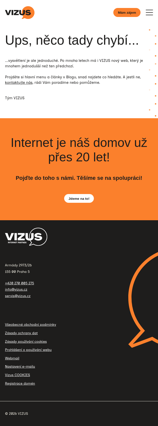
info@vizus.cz (16, 289)
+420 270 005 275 (19, 283)
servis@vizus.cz (17, 296)
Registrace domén (20, 383)
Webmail (12, 358)
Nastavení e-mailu (20, 366)
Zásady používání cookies (26, 341)
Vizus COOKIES (17, 375)
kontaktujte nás (18, 82)
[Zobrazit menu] (149, 12)
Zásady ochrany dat (21, 333)
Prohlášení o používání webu (28, 350)
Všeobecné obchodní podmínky (30, 324)
